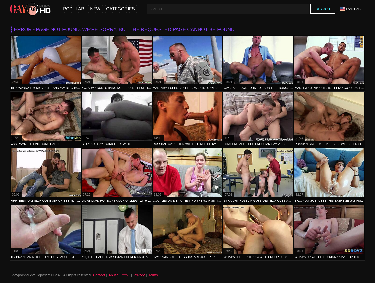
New (95, 9)
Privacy (139, 275)
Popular (73, 9)
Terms (153, 275)
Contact (99, 275)
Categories (120, 9)
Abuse (113, 275)
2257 (126, 275)
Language (351, 9)
